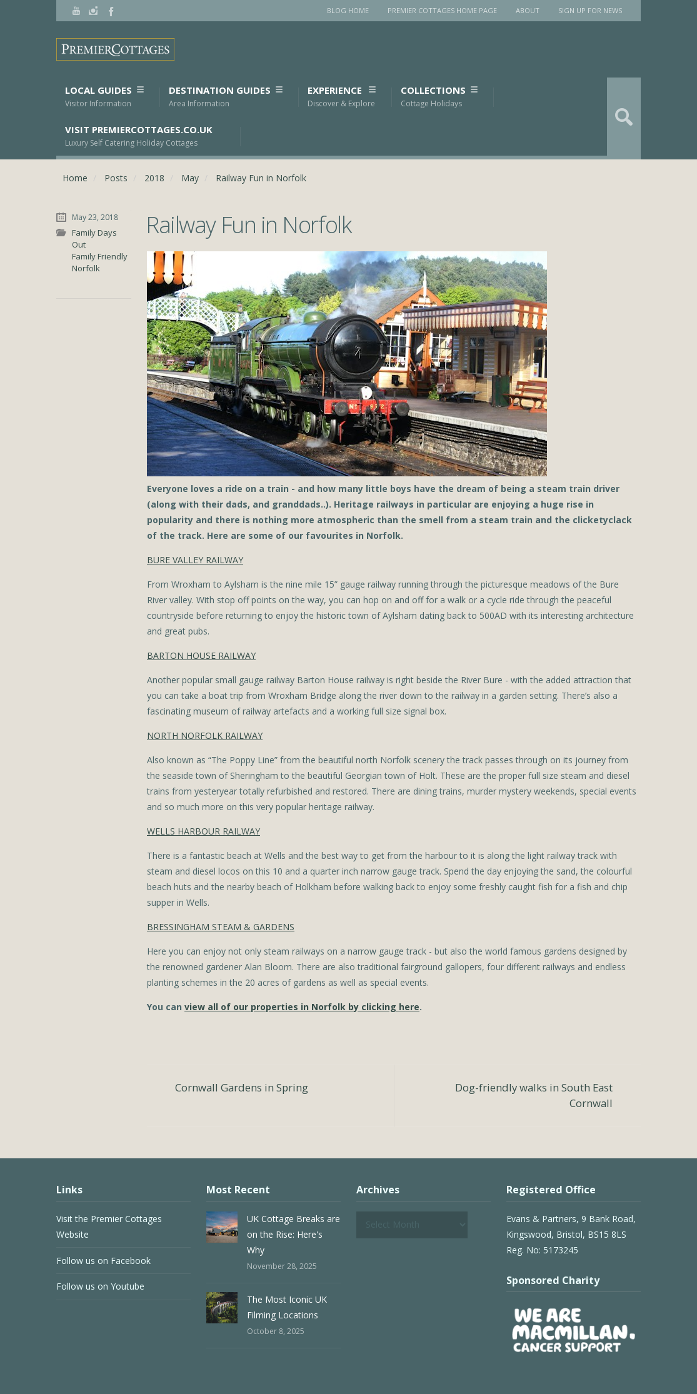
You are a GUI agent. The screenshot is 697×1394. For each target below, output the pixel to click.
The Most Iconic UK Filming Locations (287, 1307)
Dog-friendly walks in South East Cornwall (534, 1095)
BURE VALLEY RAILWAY (195, 560)
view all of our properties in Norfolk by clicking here (301, 1007)
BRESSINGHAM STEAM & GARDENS (220, 927)
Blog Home (348, 10)
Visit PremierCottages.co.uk (139, 136)
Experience (341, 96)
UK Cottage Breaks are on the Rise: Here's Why (293, 1234)
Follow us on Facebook (103, 1260)
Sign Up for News (590, 10)
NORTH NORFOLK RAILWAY (205, 735)
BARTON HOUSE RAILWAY (201, 655)
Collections (439, 96)
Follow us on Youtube (100, 1286)
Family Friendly (100, 256)
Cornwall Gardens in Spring (241, 1087)
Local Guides (104, 96)
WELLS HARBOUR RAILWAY (203, 831)
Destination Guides (225, 96)
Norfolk (86, 268)
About (527, 10)
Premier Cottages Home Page (442, 10)
